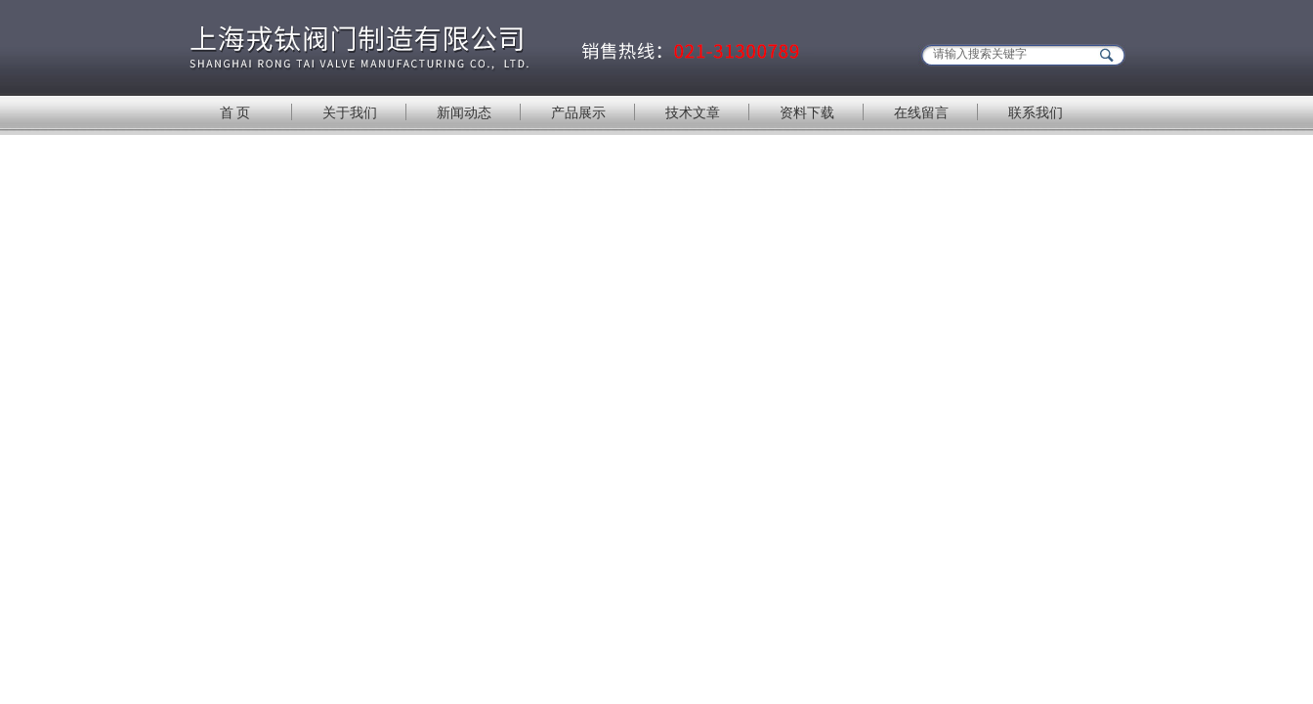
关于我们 (349, 112)
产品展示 (578, 112)
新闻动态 (464, 112)
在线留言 (921, 112)
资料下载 (807, 112)
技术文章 (692, 112)
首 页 (235, 112)
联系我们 (1035, 112)
